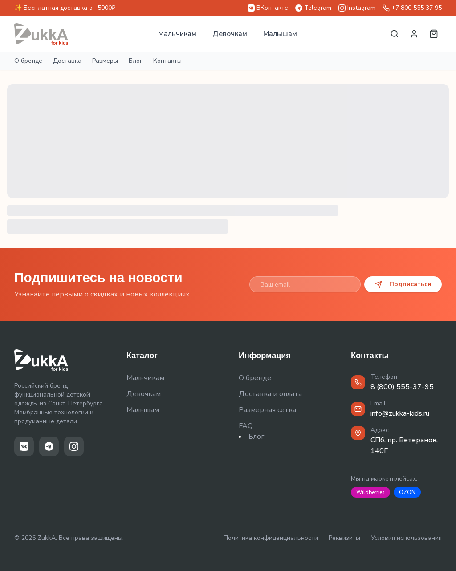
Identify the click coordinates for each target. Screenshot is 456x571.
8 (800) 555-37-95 (402, 387)
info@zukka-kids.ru (399, 413)
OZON (407, 492)
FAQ (246, 426)
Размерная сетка (267, 410)
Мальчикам (177, 34)
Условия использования (406, 538)
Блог (135, 61)
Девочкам (229, 34)
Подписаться (403, 284)
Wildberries (370, 492)
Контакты (167, 61)
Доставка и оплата (270, 394)
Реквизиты (344, 538)
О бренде (28, 61)
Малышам (280, 34)
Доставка (67, 61)
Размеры (105, 61)
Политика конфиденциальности (271, 538)
